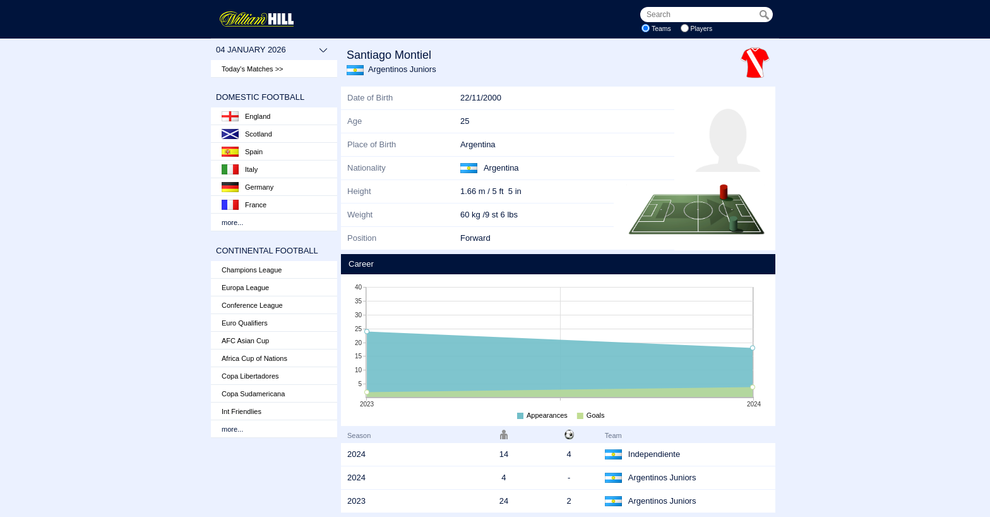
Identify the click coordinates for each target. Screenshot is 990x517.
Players (702, 28)
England (246, 116)
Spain (242, 152)
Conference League (252, 305)
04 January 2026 (272, 50)
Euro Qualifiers (245, 323)
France (244, 205)
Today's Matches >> (252, 69)
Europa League (245, 287)
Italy (240, 169)
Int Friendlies (241, 411)
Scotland (247, 134)
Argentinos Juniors (402, 69)
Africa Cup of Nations (254, 358)
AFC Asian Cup (245, 340)
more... (232, 222)
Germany (247, 187)
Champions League (252, 270)
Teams (661, 28)
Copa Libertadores (250, 376)
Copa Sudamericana (253, 394)
